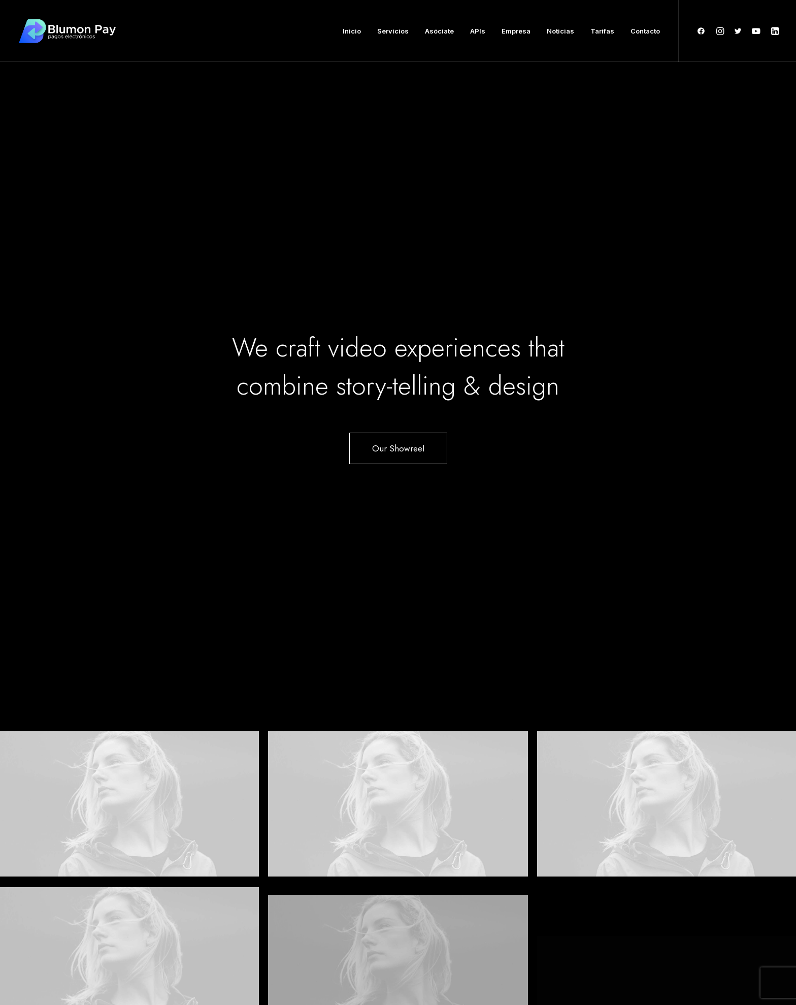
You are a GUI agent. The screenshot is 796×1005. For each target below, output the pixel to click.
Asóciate (439, 31)
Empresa (516, 31)
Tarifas (602, 31)
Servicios (393, 31)
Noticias (560, 31)
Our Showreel (398, 237)
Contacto (645, 31)
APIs (477, 31)
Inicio (352, 31)
